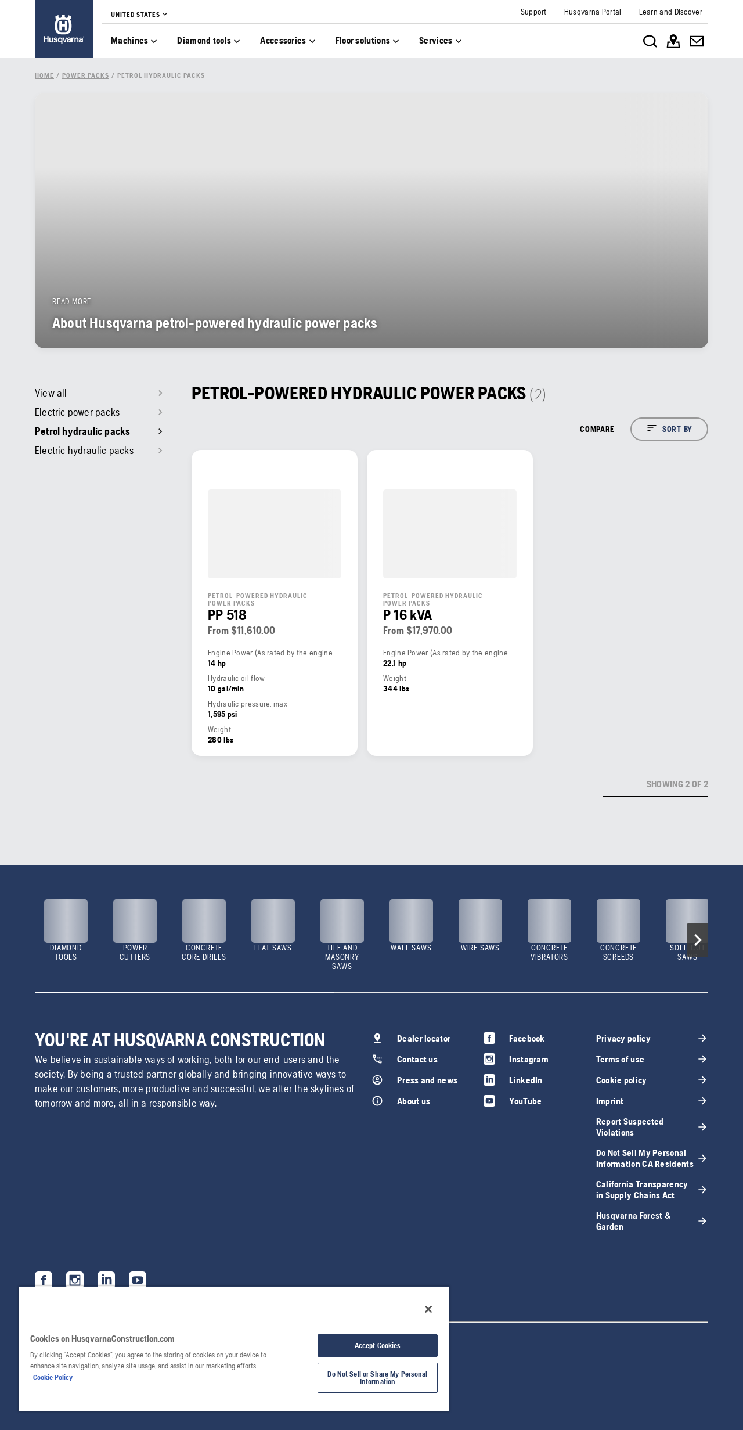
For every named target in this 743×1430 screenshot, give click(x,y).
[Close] (428, 1309)
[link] (64, 29)
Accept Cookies (378, 1345)
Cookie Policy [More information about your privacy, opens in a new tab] (53, 1377)
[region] (234, 1348)
